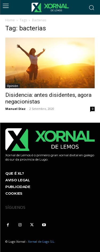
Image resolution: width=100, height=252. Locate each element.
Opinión (12, 86)
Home (10, 20)
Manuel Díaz (15, 109)
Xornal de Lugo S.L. (41, 241)
